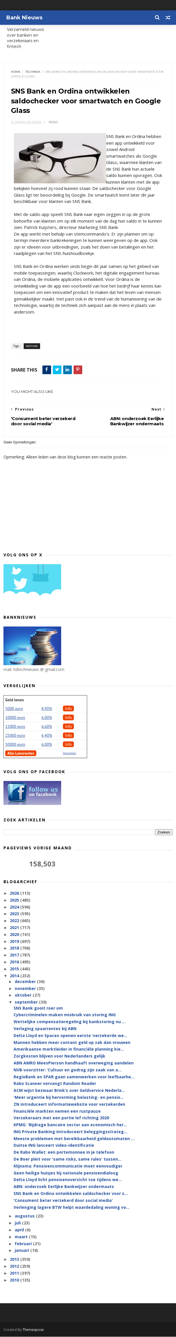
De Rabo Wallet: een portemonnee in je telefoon (64, 1152)
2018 (15, 948)
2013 (15, 1260)
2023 (15, 914)
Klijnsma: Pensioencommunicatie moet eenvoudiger (68, 1166)
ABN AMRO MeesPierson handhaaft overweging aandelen (74, 1063)
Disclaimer (69, 754)
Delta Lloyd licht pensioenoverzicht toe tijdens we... (68, 1180)
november (26, 989)
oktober (24, 995)
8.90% (47, 709)
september (27, 1002)
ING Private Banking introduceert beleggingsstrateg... (70, 1132)
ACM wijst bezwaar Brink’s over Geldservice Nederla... (69, 1091)
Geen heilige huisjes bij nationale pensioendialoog (66, 1173)
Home (15, 72)
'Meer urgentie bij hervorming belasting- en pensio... (69, 1098)
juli (18, 1223)
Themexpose (33, 1329)
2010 (15, 1280)
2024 (15, 907)
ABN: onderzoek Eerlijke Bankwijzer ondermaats (64, 1187)
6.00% (47, 718)
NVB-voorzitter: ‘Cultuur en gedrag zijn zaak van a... (67, 1070)
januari (22, 1251)
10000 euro (15, 718)
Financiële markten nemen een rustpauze (57, 1111)
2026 (15, 893)
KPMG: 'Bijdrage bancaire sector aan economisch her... (70, 1125)
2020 (15, 935)
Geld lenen (14, 700)
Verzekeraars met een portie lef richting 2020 (61, 1118)
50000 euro (15, 744)
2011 (15, 1273)
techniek (32, 72)
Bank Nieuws (24, 17)
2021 (15, 928)
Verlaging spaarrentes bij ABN (45, 1029)
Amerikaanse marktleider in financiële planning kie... (69, 1049)
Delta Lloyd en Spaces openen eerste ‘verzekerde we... (70, 1036)
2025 (15, 900)
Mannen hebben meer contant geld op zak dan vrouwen (72, 1043)
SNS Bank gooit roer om (38, 1008)
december (26, 982)
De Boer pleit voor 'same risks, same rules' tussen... (67, 1159)
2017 (15, 955)
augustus (25, 1216)
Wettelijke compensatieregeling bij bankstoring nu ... (70, 1022)
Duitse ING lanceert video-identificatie (54, 1146)
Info (68, 709)
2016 (15, 962)
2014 (15, 976)
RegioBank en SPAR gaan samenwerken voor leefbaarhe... (74, 1077)
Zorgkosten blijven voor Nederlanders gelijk (59, 1056)
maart (22, 1237)
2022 (15, 921)
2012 (15, 1266)
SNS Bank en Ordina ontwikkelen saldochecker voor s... (71, 1194)
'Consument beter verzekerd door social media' (63, 1201)
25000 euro (15, 736)
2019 (15, 942)
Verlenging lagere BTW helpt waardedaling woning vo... (72, 1208)
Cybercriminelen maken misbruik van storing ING (65, 1015)
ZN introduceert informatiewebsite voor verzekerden (69, 1104)
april (20, 1230)
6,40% (47, 736)
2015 (15, 969)
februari (24, 1244)
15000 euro (15, 727)
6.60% (47, 727)
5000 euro (14, 709)
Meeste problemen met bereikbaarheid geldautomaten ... (74, 1139)
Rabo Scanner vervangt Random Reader (55, 1084)
